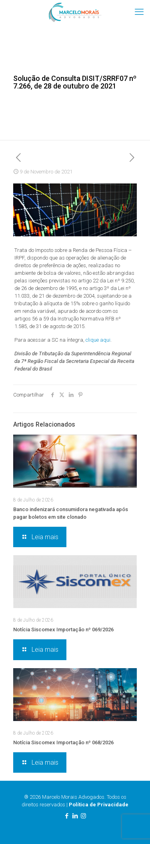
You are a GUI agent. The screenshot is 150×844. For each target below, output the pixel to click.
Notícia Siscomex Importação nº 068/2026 (63, 742)
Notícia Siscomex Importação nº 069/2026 (63, 629)
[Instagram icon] (83, 816)
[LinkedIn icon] (75, 816)
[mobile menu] (139, 12)
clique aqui (98, 340)
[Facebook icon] (67, 816)
